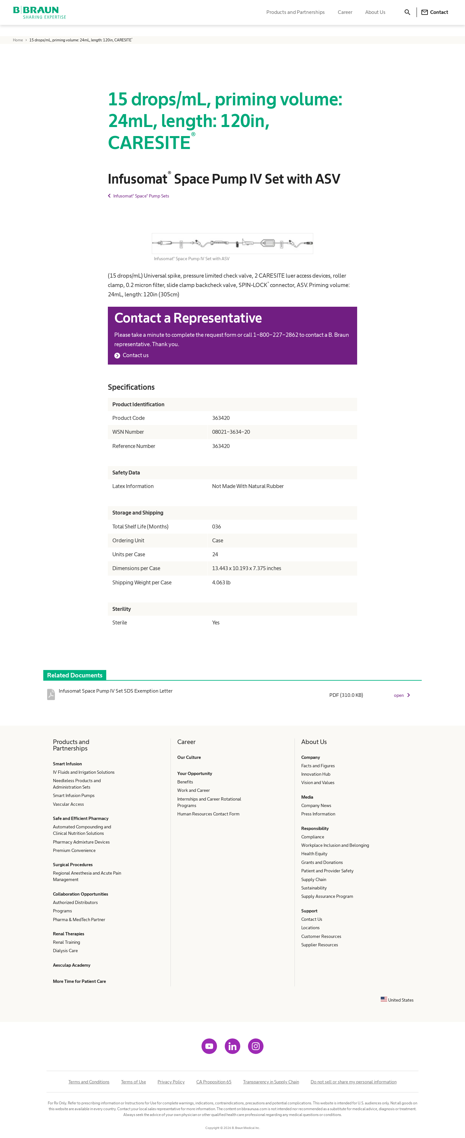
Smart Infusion (67, 763)
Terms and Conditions (88, 1081)
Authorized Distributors (75, 902)
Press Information (318, 813)
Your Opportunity (194, 773)
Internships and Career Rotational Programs (209, 802)
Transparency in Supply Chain (271, 1081)
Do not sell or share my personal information (354, 1081)
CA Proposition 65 (214, 1081)
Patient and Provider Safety (327, 870)
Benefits (185, 781)
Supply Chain (313, 879)
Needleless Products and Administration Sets (77, 784)
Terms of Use (133, 1081)
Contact (434, 18)
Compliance (312, 836)
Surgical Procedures (73, 864)
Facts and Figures (318, 765)
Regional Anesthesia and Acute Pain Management (87, 876)
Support (309, 910)
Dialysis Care (65, 950)
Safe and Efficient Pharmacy (80, 818)
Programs (62, 910)
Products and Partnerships (295, 18)
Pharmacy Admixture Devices (81, 842)
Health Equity (314, 853)
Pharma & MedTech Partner (79, 919)
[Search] (407, 18)
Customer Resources (321, 936)
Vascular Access (68, 804)
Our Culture (189, 757)
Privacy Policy (171, 1081)
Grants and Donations (322, 862)
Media (307, 797)
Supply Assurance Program (327, 896)
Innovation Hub (315, 774)
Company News (316, 805)
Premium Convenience (74, 850)
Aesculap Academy (71, 965)
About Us (375, 18)
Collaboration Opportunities (80, 894)
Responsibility (315, 828)
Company (310, 757)
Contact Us (311, 919)
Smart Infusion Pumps (74, 795)
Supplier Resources (319, 944)
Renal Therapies (68, 933)
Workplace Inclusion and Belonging (335, 845)
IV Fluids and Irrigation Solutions (84, 772)
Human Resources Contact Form (208, 813)
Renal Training (66, 942)
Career (345, 18)
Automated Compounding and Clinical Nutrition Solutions (82, 830)
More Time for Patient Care (79, 981)
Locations (310, 927)
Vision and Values (318, 782)
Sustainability (314, 887)
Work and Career (193, 790)
